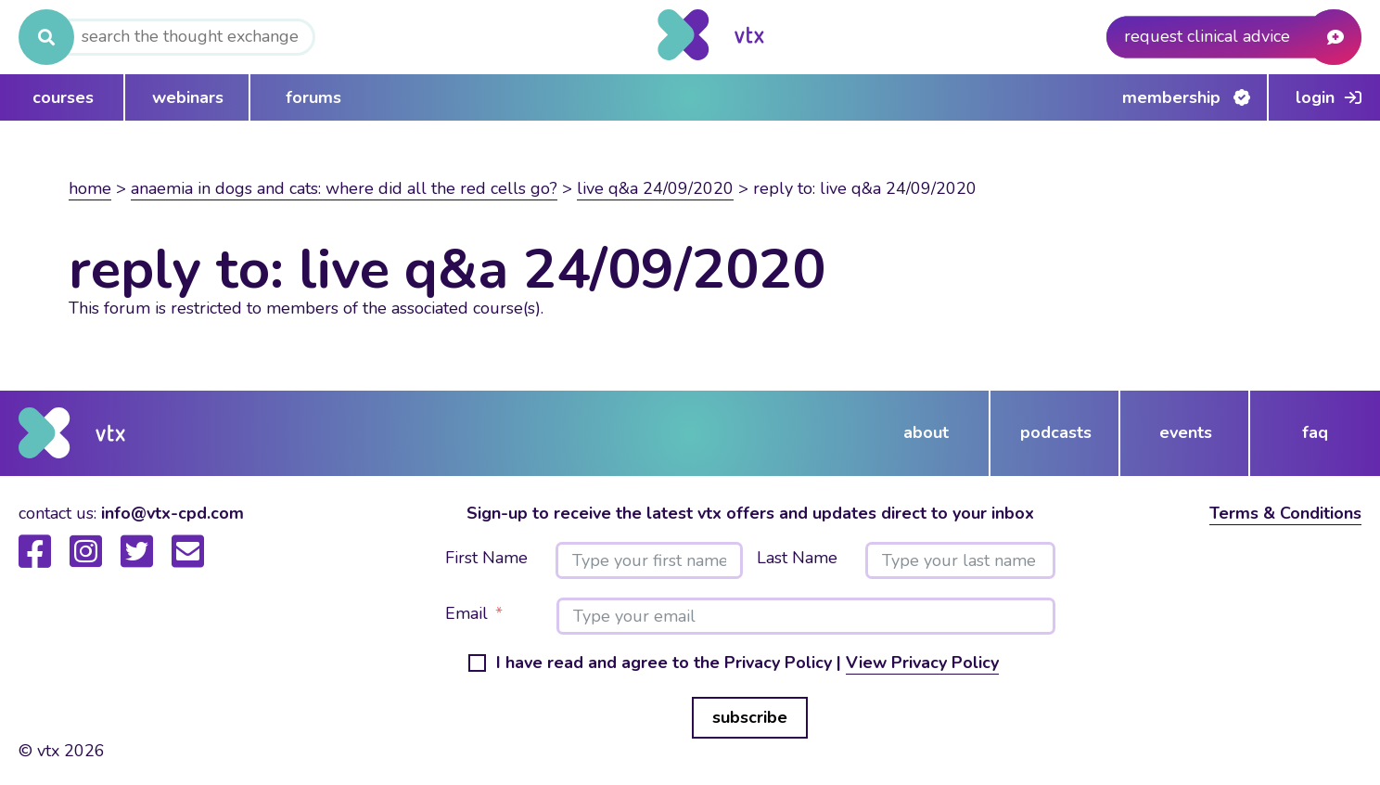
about (926, 432)
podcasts (1056, 432)
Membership (1171, 97)
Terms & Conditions (1285, 513)
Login (1315, 97)
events (1185, 432)
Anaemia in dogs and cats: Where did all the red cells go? (344, 188)
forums (313, 97)
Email (466, 614)
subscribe (749, 717)
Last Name (797, 558)
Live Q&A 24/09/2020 (655, 188)
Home (90, 188)
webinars (188, 97)
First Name (486, 558)
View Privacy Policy (922, 662)
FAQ (1315, 432)
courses (63, 97)
